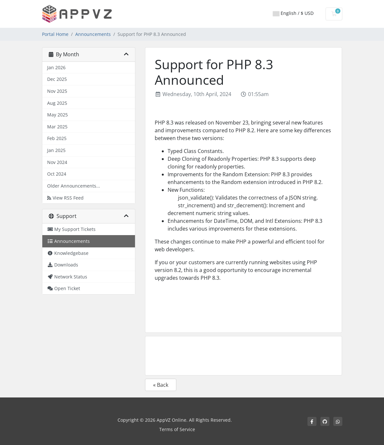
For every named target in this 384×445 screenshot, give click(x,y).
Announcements (93, 34)
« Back (160, 384)
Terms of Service (177, 429)
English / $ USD (293, 13)
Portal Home (55, 34)
